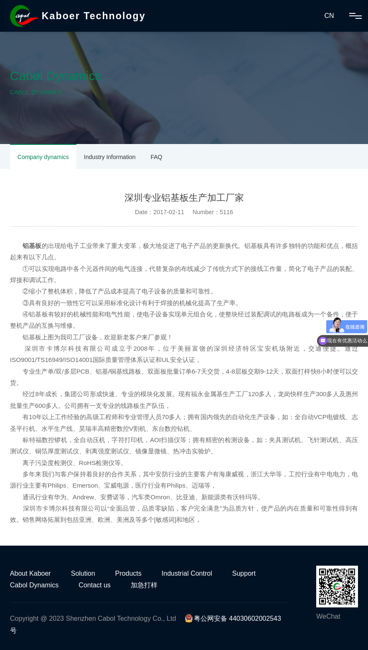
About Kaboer (30, 573)
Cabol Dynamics (34, 585)
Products (128, 573)
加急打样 (144, 585)
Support (244, 573)
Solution (83, 573)
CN (329, 15)
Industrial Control (187, 573)
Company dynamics (43, 157)
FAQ (156, 157)
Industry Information (110, 157)
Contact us (94, 585)
